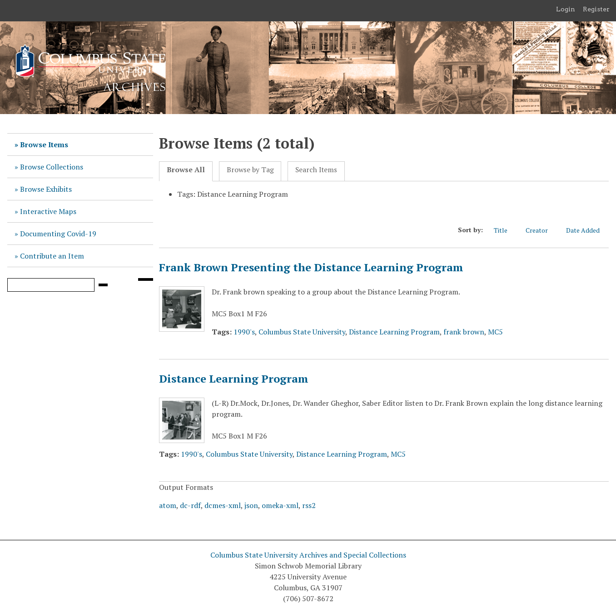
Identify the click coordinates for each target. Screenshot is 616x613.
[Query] (50, 285)
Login (565, 9)
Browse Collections (51, 167)
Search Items (316, 169)
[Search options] (145, 279)
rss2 (309, 505)
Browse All (186, 169)
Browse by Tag (250, 169)
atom (167, 505)
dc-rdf (190, 505)
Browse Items (44, 145)
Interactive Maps (48, 211)
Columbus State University (301, 332)
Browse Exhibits (46, 189)
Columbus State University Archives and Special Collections (308, 555)
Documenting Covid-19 (58, 234)
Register (596, 9)
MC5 (495, 332)
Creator (541, 230)
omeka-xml (280, 505)
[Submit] (103, 285)
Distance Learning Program (394, 332)
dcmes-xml (222, 505)
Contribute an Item (52, 256)
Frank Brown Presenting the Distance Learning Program (311, 267)
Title (505, 230)
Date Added (587, 230)
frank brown (463, 332)
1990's (244, 332)
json (251, 505)
